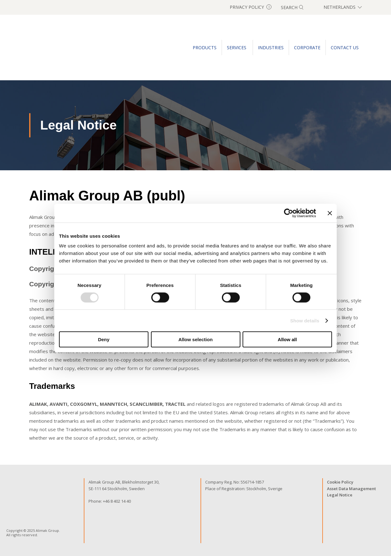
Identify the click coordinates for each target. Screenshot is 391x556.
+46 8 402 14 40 (117, 501)
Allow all (287, 339)
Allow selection (195, 339)
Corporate (307, 47)
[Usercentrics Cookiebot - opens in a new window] (288, 213)
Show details (304, 320)
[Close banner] (330, 213)
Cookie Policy (340, 482)
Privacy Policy (250, 7)
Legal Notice (339, 495)
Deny (104, 339)
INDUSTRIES (271, 47)
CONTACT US (345, 47)
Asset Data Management (351, 488)
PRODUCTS (205, 47)
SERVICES (237, 47)
